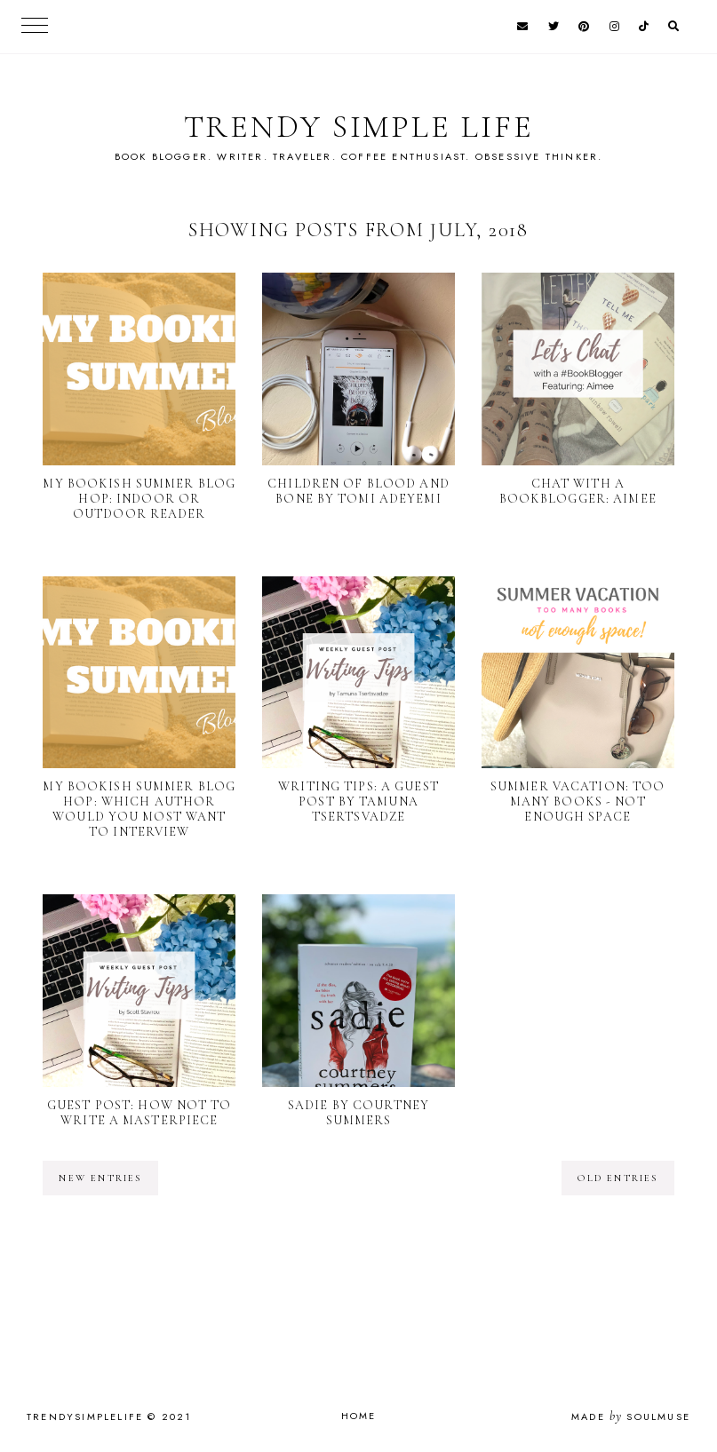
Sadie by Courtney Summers (358, 1113)
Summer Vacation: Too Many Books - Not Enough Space (577, 801)
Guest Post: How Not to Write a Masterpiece (139, 1113)
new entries (100, 1178)
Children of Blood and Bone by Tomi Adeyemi (358, 491)
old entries (617, 1178)
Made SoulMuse (630, 1416)
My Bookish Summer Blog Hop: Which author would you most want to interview (139, 809)
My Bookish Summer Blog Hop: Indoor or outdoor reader (139, 498)
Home (359, 1415)
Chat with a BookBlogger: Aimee (578, 491)
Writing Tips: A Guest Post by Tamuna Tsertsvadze (358, 801)
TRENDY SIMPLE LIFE (359, 126)
